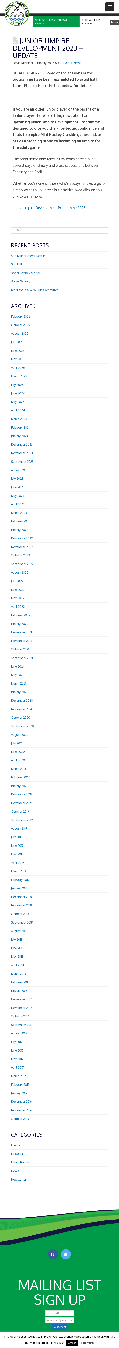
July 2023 (17, 478)
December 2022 (22, 538)
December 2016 (21, 1101)
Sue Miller (18, 264)
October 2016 (20, 1119)
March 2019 (18, 871)
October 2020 (20, 717)
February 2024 (20, 427)
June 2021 (17, 666)
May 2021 (17, 675)
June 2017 (17, 1050)
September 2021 (22, 658)
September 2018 (22, 922)
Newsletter (18, 1179)
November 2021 (21, 641)
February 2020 (20, 777)
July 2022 (17, 581)
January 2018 (19, 990)
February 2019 (20, 880)
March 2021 (18, 683)
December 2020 (22, 700)
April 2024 (18, 410)
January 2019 (19, 888)
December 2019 (21, 794)
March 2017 (18, 1076)
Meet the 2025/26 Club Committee (35, 290)
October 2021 (20, 649)
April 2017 (17, 1067)
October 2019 (20, 811)
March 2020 (19, 769)
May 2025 (17, 359)
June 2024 (18, 393)
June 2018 (17, 948)
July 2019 (16, 837)
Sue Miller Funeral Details (28, 256)
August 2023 (19, 470)
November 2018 (21, 905)
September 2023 (22, 461)
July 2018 (16, 939)
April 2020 (18, 760)
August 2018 (19, 931)
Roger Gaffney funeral (25, 273)
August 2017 (19, 1033)
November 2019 (21, 803)
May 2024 (18, 402)
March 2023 (19, 513)
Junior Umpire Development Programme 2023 (49, 207)
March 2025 (19, 376)
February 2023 (20, 521)
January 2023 (19, 530)
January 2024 (19, 436)
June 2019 (17, 845)
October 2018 (20, 914)
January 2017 (19, 1093)
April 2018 (17, 965)
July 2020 (17, 743)
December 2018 (21, 897)
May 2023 (17, 496)
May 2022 (17, 598)
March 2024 (19, 419)
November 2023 (22, 453)
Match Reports (21, 1162)
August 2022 (19, 572)
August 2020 (19, 735)
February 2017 (20, 1084)
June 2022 (18, 590)
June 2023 (17, 487)
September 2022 (22, 564)
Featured (17, 1154)
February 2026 (20, 316)
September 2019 (22, 820)
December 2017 (21, 999)
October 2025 (20, 325)
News (77, 63)
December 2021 (21, 632)
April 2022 (18, 606)
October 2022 (20, 555)
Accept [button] (72, 1342)
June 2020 (18, 752)
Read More (86, 1342)
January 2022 (19, 624)
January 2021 (19, 692)
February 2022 (20, 615)
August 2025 (19, 333)
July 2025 (17, 342)
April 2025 (18, 367)
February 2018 (20, 982)
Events (67, 63)
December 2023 (22, 444)
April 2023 (18, 504)
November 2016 (21, 1110)
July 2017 (16, 1042)
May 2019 (17, 854)
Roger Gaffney (20, 281)
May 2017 (17, 1059)
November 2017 (21, 1008)
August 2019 (19, 828)
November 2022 (22, 547)
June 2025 (18, 351)
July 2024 (17, 385)
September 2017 (22, 1025)
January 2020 (19, 786)
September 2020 (22, 726)
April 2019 (17, 863)
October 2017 (20, 1016)
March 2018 (18, 974)
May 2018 (17, 956)
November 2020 (22, 709)
